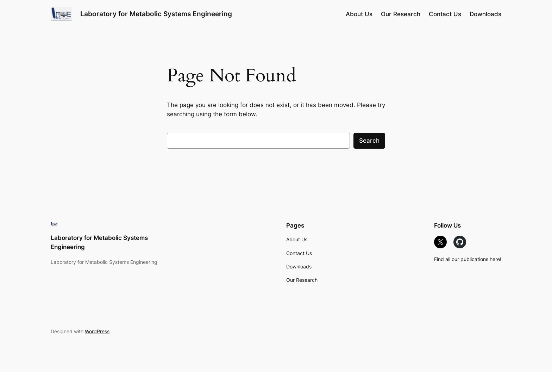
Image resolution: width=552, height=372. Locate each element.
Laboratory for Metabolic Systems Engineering (156, 14)
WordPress (97, 331)
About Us (296, 239)
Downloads (299, 266)
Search (369, 140)
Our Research (302, 280)
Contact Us (299, 253)
